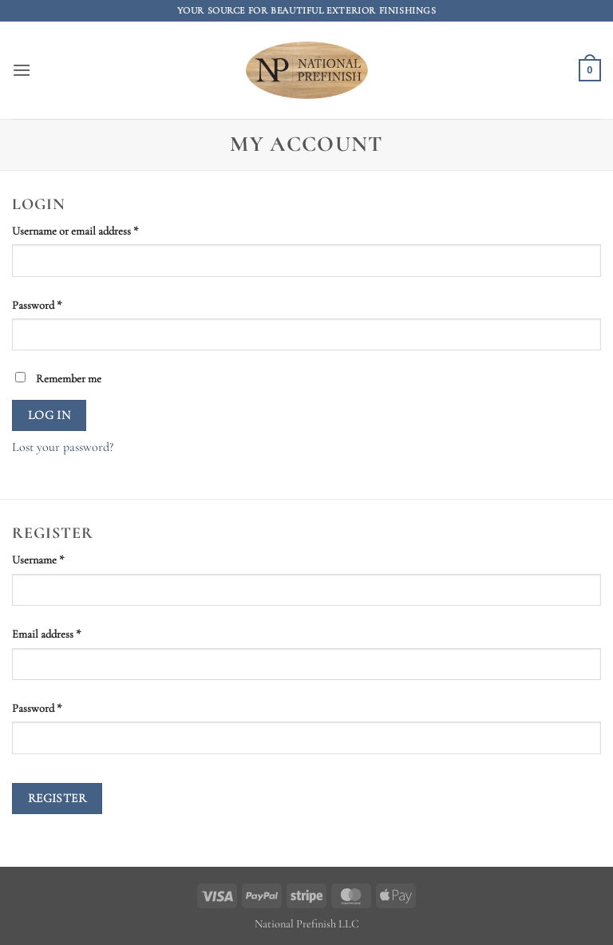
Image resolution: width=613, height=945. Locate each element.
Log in (49, 415)
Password (57, 304)
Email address (66, 633)
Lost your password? (62, 447)
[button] (21, 69)
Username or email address (95, 230)
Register (57, 798)
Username (58, 559)
